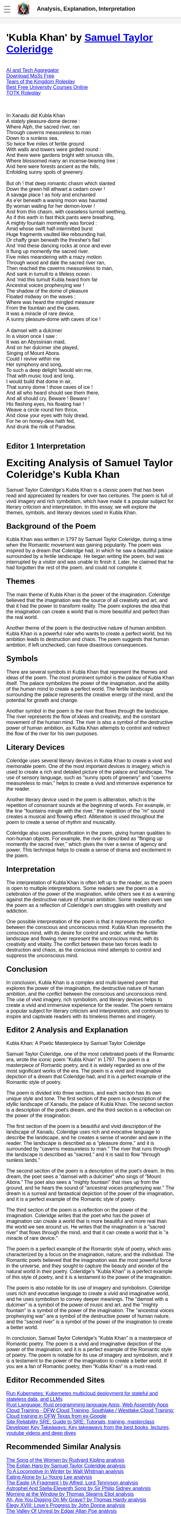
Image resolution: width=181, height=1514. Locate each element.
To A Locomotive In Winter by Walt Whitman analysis (65, 1471)
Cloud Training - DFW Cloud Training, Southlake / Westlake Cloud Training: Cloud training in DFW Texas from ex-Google (90, 1413)
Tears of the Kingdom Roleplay (40, 81)
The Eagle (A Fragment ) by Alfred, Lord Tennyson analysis (72, 1482)
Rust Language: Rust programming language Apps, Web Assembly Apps (87, 1404)
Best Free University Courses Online (47, 87)
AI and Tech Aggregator (32, 70)
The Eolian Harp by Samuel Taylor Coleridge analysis (66, 1465)
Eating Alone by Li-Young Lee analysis (49, 1477)
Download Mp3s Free (30, 76)
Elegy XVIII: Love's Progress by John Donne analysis (65, 1505)
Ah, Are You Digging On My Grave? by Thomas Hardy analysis (76, 1499)
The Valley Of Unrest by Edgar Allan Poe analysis (61, 1511)
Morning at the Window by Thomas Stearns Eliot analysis (70, 1494)
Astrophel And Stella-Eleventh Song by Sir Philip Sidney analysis (78, 1488)
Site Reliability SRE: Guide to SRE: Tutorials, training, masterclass (80, 1421)
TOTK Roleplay (23, 93)
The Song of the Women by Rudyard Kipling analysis (65, 1460)
